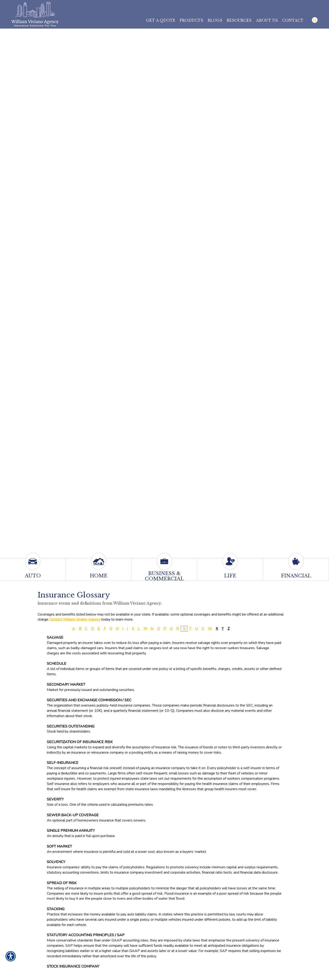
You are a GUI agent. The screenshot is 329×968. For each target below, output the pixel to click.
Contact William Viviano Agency (75, 619)
